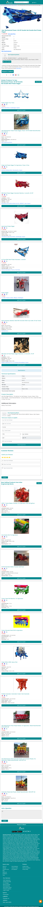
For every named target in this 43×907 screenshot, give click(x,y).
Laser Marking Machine (15, 833)
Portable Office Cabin (19, 841)
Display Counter (10, 837)
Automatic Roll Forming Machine (12, 851)
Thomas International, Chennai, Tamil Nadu (10, 269)
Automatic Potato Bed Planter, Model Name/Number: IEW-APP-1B (18, 791)
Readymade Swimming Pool (16, 859)
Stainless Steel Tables (18, 836)
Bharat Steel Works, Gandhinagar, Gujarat (10, 107)
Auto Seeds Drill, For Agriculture (9, 534)
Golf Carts (7, 860)
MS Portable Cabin (23, 840)
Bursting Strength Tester (12, 849)
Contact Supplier (7, 60)
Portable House (29, 838)
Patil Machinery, (4, 330)
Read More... (19, 67)
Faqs (4, 874)
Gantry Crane (20, 847)
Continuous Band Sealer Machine (9, 854)
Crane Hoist (25, 847)
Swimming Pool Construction (32, 857)
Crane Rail (37, 847)
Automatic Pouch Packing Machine (22, 854)
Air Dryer (10, 855)
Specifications (21, 369)
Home (1, 4)
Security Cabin (22, 838)
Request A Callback (21, 823)
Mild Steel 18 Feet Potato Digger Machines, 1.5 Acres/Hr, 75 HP (17, 353)
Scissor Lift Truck (6, 838)
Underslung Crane (13, 847)
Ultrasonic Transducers (34, 852)
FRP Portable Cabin (31, 840)
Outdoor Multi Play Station (32, 833)
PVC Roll (36, 850)
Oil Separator (35, 845)
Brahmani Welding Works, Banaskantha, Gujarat (11, 169)
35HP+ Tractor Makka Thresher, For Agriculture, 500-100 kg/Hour (18, 502)
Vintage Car (11, 860)
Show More (38, 81)
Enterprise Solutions (7, 888)
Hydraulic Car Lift (35, 837)
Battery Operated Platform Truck (21, 860)
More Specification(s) (6, 50)
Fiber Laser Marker (13, 850)
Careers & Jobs (15, 867)
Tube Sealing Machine (19, 835)
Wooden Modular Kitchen (18, 855)
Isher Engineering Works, (6, 141)
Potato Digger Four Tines (7, 102)
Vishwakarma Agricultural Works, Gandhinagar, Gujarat (13, 235)
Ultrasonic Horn (6, 852)
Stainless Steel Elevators (14, 838)
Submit (4, 476)
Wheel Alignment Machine (18, 856)
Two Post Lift (10, 856)
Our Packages (6, 882)
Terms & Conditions (26, 867)
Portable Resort (16, 840)
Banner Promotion (6, 883)
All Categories (14, 868)
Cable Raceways (12, 852)
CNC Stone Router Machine (15, 845)
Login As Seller (6, 889)
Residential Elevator (28, 837)
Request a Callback (7, 71)
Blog (3, 870)
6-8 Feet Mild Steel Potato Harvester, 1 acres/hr (13, 258)
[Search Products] (14, 2)
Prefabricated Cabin (11, 841)
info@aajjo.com (6, 897)
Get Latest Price (11, 33)
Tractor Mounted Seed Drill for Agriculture (12, 629)
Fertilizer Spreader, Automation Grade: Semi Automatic (15, 693)
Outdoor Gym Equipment (27, 859)
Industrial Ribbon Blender (29, 835)
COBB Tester (5, 849)
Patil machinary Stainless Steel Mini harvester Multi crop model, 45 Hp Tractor (21, 319)
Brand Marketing (6, 885)
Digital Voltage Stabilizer (28, 846)
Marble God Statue (30, 850)
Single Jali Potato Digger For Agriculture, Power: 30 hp (15, 164)
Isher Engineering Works (13, 53)
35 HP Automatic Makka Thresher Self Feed (12, 566)
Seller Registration (6, 879)
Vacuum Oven (33, 842)
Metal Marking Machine (21, 850)
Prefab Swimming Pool (14, 857)
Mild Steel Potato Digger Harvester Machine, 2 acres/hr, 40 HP (17, 192)
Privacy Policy (25, 868)
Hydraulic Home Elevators (19, 837)
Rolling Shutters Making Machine (29, 855)
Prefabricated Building (28, 841)
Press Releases (15, 865)
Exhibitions (5, 872)
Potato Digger (4, 292)
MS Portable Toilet (9, 840)
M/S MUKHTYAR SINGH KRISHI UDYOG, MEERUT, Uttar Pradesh (15, 202)
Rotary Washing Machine (7, 846)
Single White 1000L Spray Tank (9, 661)
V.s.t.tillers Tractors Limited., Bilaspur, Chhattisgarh (12, 297)
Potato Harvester (14, 4)
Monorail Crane (31, 847)
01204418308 (5, 893)
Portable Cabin (24, 833)
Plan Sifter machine (35, 851)
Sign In (34, 2)
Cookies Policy (25, 865)
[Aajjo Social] (23, 830)
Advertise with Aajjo (7, 880)
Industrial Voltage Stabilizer (18, 846)
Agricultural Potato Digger (8, 225)
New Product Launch (7, 886)
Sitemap (4, 867)
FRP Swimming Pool (23, 857)
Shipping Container (19, 842)
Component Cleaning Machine (26, 845)
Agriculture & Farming (7, 4)
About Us (4, 865)
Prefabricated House (12, 842)
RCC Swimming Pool (7, 859)
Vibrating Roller (11, 835)
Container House (27, 842)
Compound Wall (10, 836)
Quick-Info (5, 871)
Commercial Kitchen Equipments (25, 851)
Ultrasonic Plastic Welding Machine (23, 852)
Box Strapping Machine (27, 836)
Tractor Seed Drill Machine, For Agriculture (12, 598)
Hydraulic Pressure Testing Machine (25, 849)
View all (39, 482)
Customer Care (6, 868)
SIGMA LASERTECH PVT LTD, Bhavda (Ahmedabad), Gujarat (14, 361)
